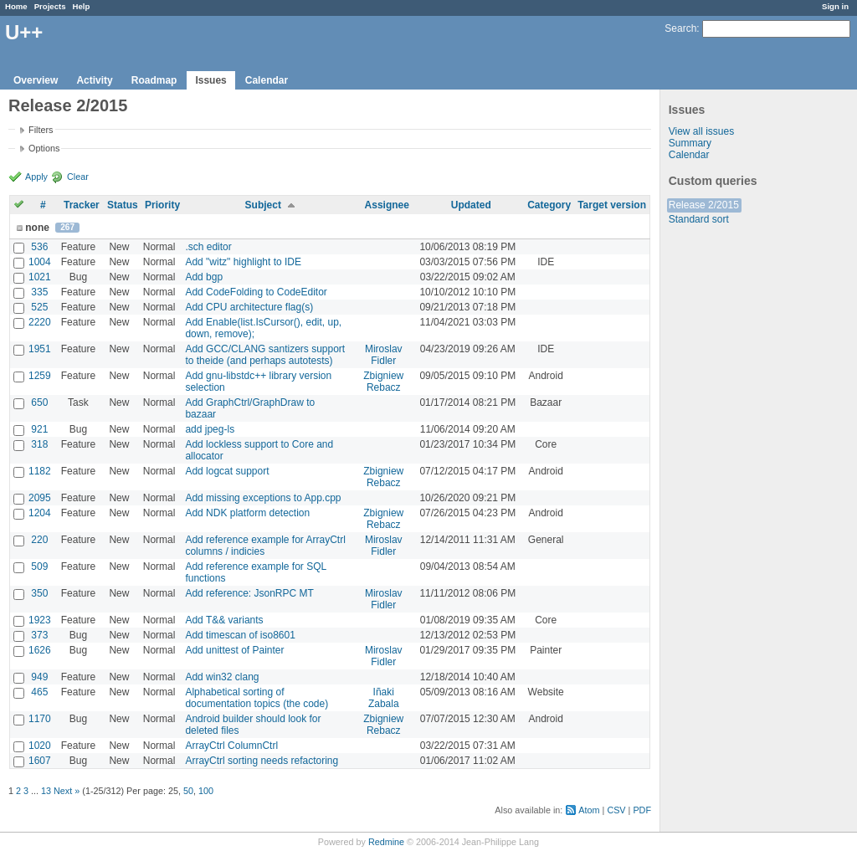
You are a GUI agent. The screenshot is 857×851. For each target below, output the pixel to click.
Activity (94, 80)
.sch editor (208, 247)
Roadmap (154, 80)
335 (39, 292)
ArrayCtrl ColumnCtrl (231, 745)
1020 (39, 745)
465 (39, 692)
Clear (78, 177)
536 (39, 247)
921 (39, 429)
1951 (39, 349)
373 (39, 635)
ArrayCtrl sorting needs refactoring (261, 760)
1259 (39, 376)
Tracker (82, 205)
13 (46, 791)
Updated (471, 205)
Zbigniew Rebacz (383, 381)
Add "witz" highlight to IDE (243, 262)
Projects (50, 6)
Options (43, 148)
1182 (39, 471)
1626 (39, 650)
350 (39, 593)
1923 (39, 620)
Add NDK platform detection (247, 513)
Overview (35, 80)
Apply (36, 177)
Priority (162, 205)
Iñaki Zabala (383, 698)
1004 (39, 262)
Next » (67, 791)
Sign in (835, 6)
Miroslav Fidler (384, 355)
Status (122, 205)
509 (39, 566)
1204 (39, 513)
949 (39, 677)
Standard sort (699, 219)
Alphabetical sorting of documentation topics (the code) (256, 698)
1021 (39, 277)
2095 (39, 498)
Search (680, 28)
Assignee (387, 205)
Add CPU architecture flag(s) (249, 307)
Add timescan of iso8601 (240, 635)
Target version (611, 205)
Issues (210, 80)
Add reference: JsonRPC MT (249, 593)
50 (188, 791)
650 (39, 402)
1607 (39, 760)
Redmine (386, 842)
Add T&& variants (224, 620)
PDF (642, 810)
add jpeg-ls (209, 429)
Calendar (266, 80)
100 (205, 791)
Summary (690, 143)
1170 (39, 719)
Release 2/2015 (704, 205)
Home (16, 6)
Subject (263, 205)
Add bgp (204, 277)
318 (39, 444)
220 (39, 540)
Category (549, 205)
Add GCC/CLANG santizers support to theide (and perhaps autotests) (265, 355)
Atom (588, 810)
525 (39, 307)
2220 (39, 322)
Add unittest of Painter (234, 650)
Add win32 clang (222, 677)
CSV (616, 810)
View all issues (701, 131)
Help (81, 6)
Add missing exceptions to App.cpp (263, 498)
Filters (40, 130)
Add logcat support (227, 471)
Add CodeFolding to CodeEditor (255, 292)
